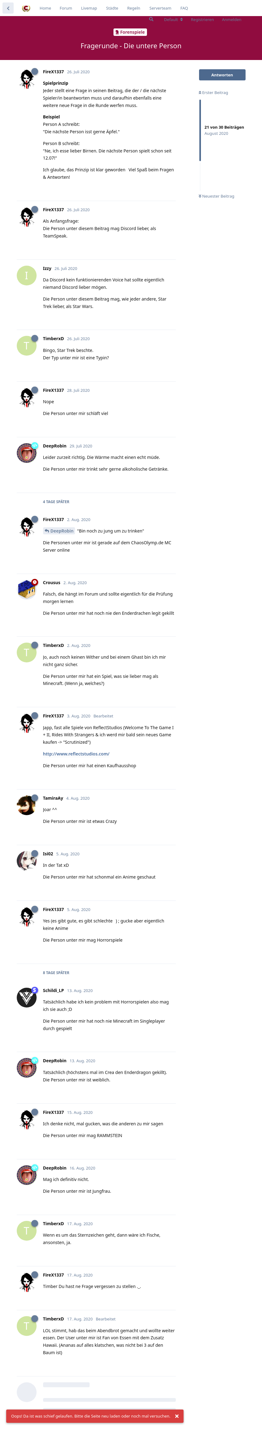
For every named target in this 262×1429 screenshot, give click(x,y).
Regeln (133, 8)
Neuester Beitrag (216, 196)
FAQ (184, 8)
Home (45, 8)
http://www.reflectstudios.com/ (76, 754)
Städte (112, 8)
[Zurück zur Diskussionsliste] (8, 8)
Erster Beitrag (213, 92)
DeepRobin (62, 531)
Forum (66, 8)
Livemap (89, 8)
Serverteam (160, 8)
